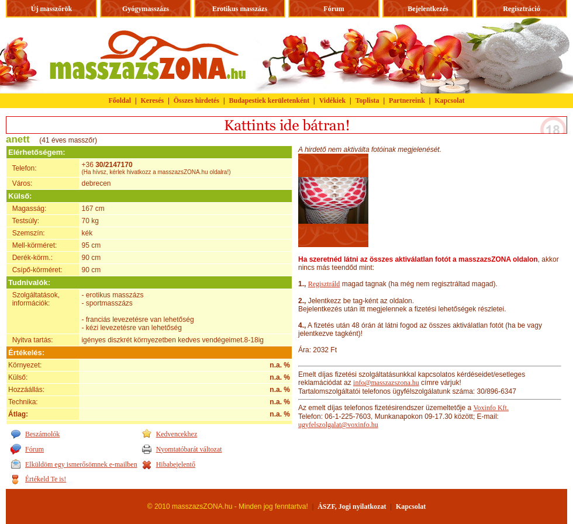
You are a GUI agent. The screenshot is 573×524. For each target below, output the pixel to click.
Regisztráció (521, 9)
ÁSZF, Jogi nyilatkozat (351, 506)
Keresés (152, 100)
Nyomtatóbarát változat (189, 449)
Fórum (333, 9)
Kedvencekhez (177, 434)
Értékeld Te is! (45, 479)
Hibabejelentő (175, 464)
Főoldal (119, 100)
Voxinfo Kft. (490, 408)
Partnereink (407, 100)
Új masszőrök (51, 9)
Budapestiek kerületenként (269, 100)
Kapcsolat (449, 100)
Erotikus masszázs (239, 9)
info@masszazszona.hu (386, 383)
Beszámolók (42, 434)
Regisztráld (324, 284)
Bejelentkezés (428, 9)
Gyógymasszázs (145, 9)
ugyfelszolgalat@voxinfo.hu (338, 425)
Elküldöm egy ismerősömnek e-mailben (81, 464)
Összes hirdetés (196, 100)
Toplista (367, 100)
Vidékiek (332, 100)
